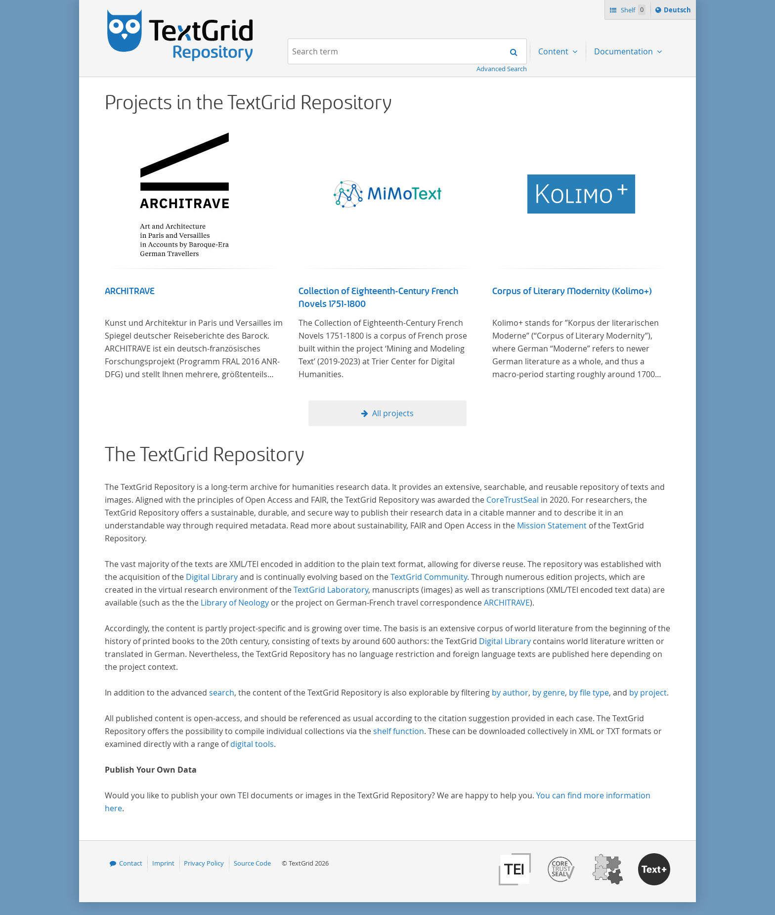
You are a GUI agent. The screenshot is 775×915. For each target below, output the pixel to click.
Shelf (632, 9)
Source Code (252, 863)
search (221, 692)
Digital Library (212, 576)
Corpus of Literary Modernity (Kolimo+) (572, 291)
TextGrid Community (428, 576)
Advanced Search (501, 68)
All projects (393, 413)
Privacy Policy (204, 863)
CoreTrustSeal (512, 499)
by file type (589, 692)
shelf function (398, 731)
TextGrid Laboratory (331, 589)
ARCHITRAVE (130, 291)
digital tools (252, 744)
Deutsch (678, 11)
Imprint (163, 863)
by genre (548, 692)
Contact (130, 863)
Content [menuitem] (554, 51)
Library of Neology (235, 602)
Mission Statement (552, 525)
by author (510, 692)
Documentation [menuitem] (624, 51)
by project (648, 692)
